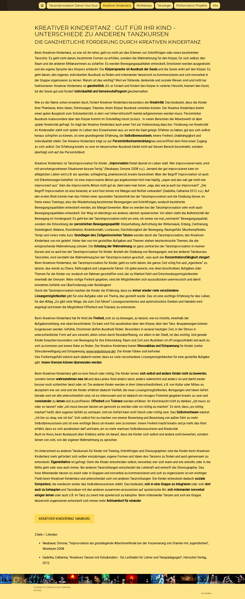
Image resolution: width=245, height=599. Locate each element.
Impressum (39, 587)
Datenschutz (53, 587)
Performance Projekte (184, 5)
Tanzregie (157, 5)
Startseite (34, 5)
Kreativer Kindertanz (110, 5)
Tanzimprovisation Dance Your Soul (66, 5)
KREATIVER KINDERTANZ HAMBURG (64, 519)
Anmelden (206, 593)
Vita (208, 5)
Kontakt (38, 590)
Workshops (137, 5)
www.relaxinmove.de (100, 351)
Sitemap (66, 587)
